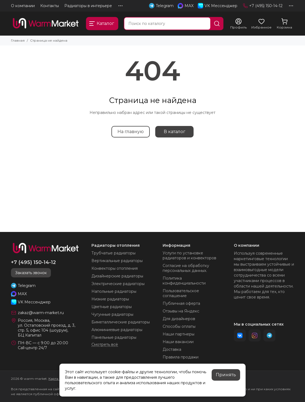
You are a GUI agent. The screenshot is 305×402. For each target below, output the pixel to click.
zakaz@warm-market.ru (41, 312)
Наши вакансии (178, 341)
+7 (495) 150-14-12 (263, 5)
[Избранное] (261, 24)
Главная (18, 40)
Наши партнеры (178, 334)
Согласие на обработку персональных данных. (186, 268)
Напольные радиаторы (113, 291)
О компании (23, 5)
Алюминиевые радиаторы (116, 329)
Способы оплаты (179, 326)
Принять (226, 374)
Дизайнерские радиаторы (117, 276)
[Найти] (216, 23)
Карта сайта (58, 379)
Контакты (49, 5)
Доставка (172, 349)
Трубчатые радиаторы (113, 253)
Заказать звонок (31, 272)
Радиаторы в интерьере (88, 5)
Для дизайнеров (179, 318)
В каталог (174, 131)
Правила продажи (180, 357)
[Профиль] (238, 24)
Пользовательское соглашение (181, 293)
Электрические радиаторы (118, 283)
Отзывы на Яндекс (181, 311)
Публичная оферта (181, 303)
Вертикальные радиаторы (117, 260)
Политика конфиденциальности (184, 281)
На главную (130, 131)
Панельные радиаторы (113, 337)
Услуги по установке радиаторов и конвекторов (189, 255)
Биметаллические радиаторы (120, 322)
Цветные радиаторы (111, 306)
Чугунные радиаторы (112, 314)
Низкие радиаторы (110, 299)
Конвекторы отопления (114, 268)
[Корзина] (284, 24)
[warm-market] (45, 23)
